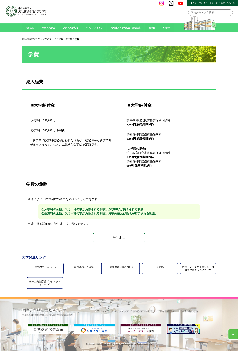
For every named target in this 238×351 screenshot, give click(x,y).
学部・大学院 (48, 28)
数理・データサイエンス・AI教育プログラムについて (198, 268)
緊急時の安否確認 (84, 267)
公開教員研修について (122, 267)
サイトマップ (211, 3)
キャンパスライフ (94, 28)
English (166, 28)
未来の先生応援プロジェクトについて (45, 283)
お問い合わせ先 (228, 3)
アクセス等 (197, 3)
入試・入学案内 (70, 28)
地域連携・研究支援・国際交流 (125, 28)
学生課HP (119, 237)
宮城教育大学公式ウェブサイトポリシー (155, 311)
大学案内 (30, 28)
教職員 (152, 28)
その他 (160, 267)
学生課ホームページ (45, 267)
